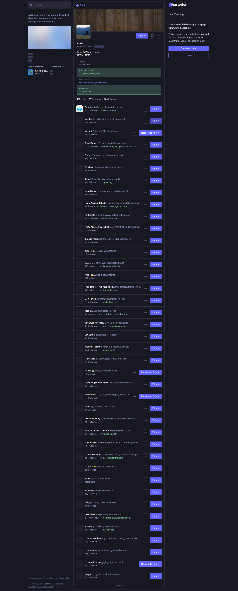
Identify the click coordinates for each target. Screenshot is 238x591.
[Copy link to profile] (152, 36)
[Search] (49, 5)
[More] (145, 109)
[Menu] (158, 36)
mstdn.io (99, 46)
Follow (141, 35)
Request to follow (150, 132)
